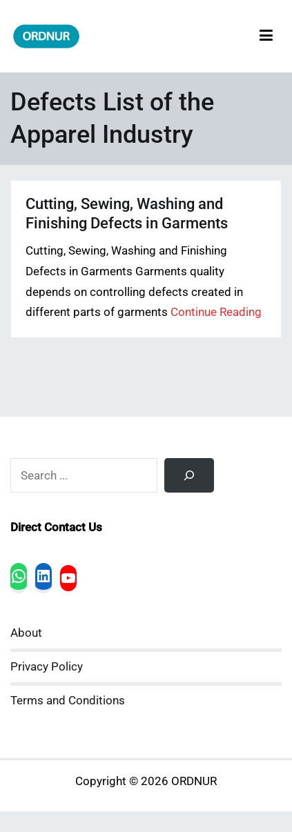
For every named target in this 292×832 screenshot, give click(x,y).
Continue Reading (216, 312)
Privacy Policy (46, 666)
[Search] (189, 475)
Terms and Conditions (67, 700)
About (26, 633)
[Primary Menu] (266, 36)
